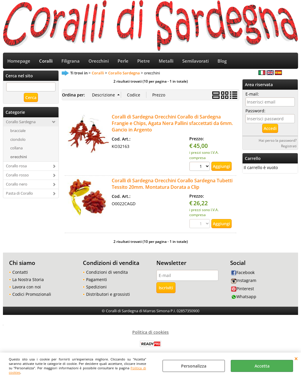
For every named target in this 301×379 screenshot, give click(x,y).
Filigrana (70, 61)
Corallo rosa (16, 165)
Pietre (143, 61)
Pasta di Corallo (19, 193)
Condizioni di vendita (107, 272)
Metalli (166, 61)
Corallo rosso (17, 175)
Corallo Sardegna (21, 121)
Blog (222, 61)
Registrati (289, 145)
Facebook (243, 272)
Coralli (46, 61)
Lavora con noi (26, 287)
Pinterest (242, 288)
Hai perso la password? (278, 140)
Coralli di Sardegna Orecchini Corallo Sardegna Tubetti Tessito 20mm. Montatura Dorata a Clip (172, 183)
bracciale (18, 130)
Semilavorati (195, 61)
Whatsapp (243, 296)
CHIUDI (296, 358)
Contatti (20, 272)
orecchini (18, 156)
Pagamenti (96, 279)
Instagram (243, 280)
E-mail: (252, 94)
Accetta (262, 366)
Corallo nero (16, 184)
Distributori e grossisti (108, 294)
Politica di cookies (150, 332)
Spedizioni (96, 287)
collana (16, 148)
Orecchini (98, 61)
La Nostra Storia (28, 279)
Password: (255, 110)
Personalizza (193, 366)
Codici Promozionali (31, 294)
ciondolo (18, 139)
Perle (123, 61)
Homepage (18, 61)
